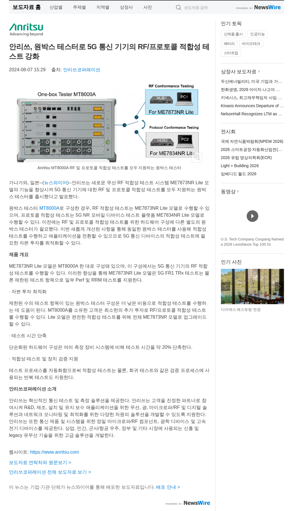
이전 (225, 286)
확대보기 (197, 157)
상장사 (126, 7)
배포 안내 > (168, 487)
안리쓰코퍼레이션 (81, 69)
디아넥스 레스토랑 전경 (241, 309)
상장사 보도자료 (239, 71)
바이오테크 (251, 43)
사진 (147, 7)
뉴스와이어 (55, 182)
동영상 (228, 191)
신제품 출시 (233, 34)
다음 (279, 286)
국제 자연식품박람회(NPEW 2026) (252, 141)
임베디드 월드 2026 (239, 173)
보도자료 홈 (26, 7)
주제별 (79, 7)
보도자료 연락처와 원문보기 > (40, 462)
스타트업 (231, 53)
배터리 (229, 43)
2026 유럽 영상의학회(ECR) (246, 157)
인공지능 (257, 34)
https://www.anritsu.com (54, 452)
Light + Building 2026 (240, 165)
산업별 (56, 7)
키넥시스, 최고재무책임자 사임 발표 (253, 97)
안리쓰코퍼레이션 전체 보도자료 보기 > (50, 472)
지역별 (102, 7)
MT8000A (49, 208)
